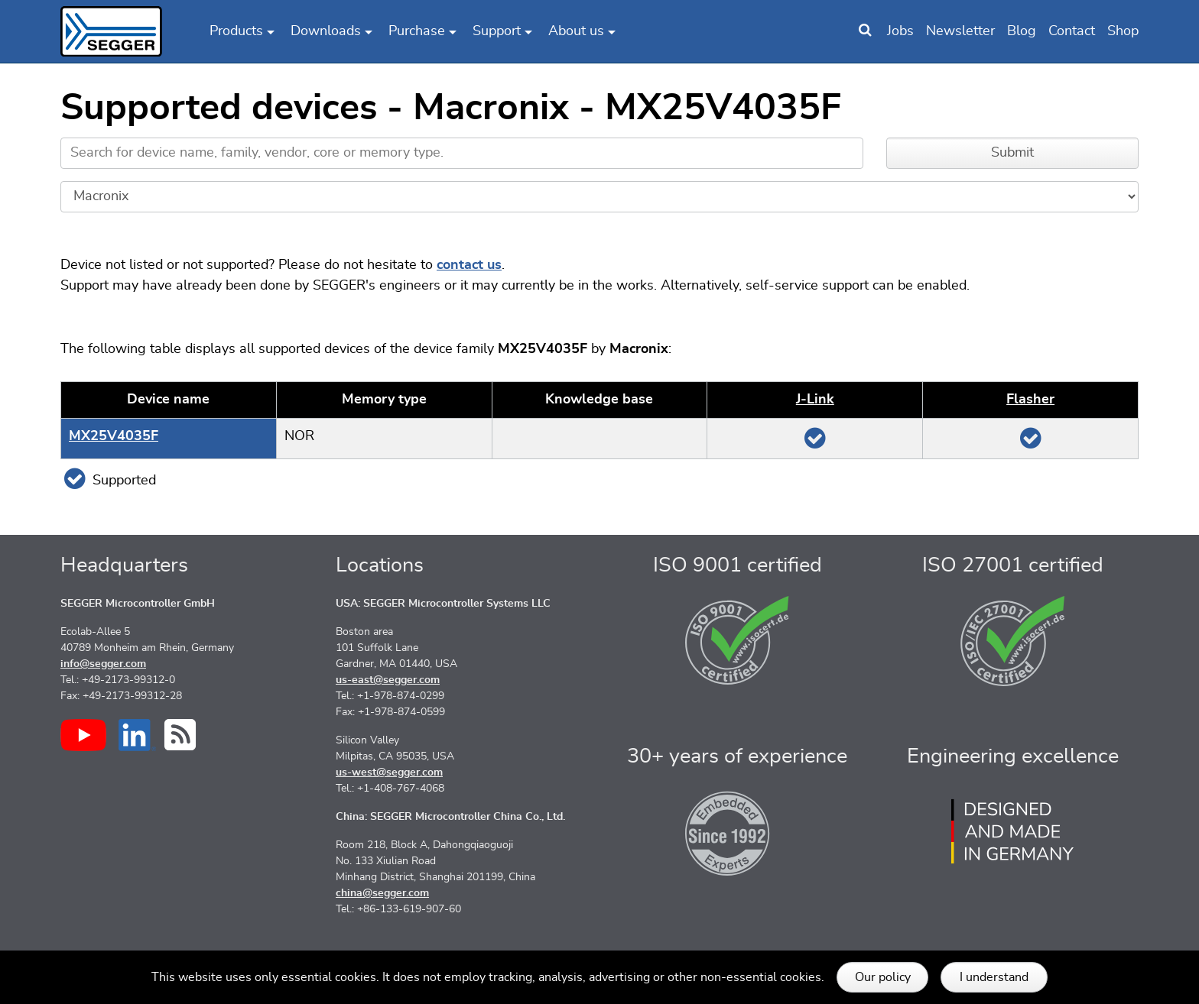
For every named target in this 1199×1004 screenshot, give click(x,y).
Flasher (1030, 399)
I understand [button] (994, 977)
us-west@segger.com (389, 772)
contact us (469, 265)
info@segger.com (103, 664)
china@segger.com (382, 893)
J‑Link (815, 399)
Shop (1123, 31)
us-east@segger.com (388, 680)
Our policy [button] (883, 977)
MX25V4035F (113, 436)
